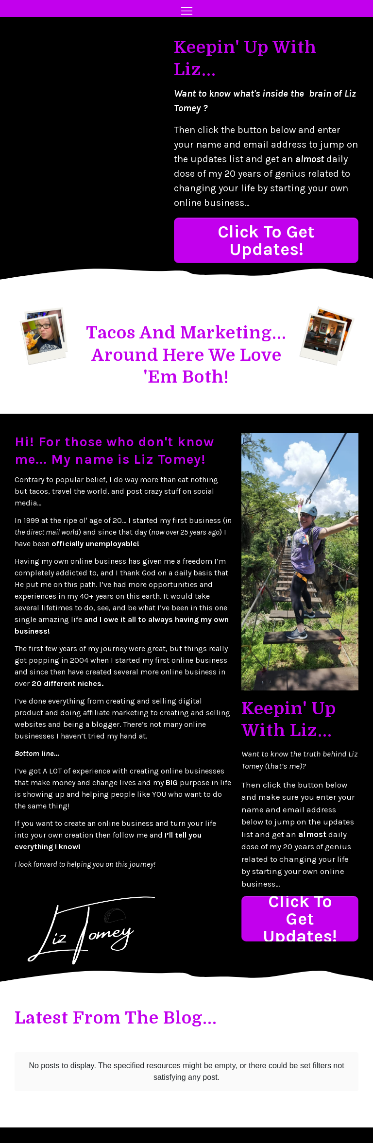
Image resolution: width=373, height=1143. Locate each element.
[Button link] (266, 240)
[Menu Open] (186, 11)
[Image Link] (45, 336)
